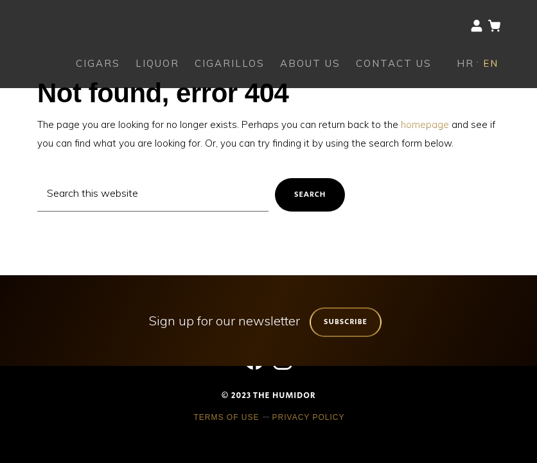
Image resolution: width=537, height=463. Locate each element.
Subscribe (345, 321)
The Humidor (70, 22)
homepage (425, 124)
